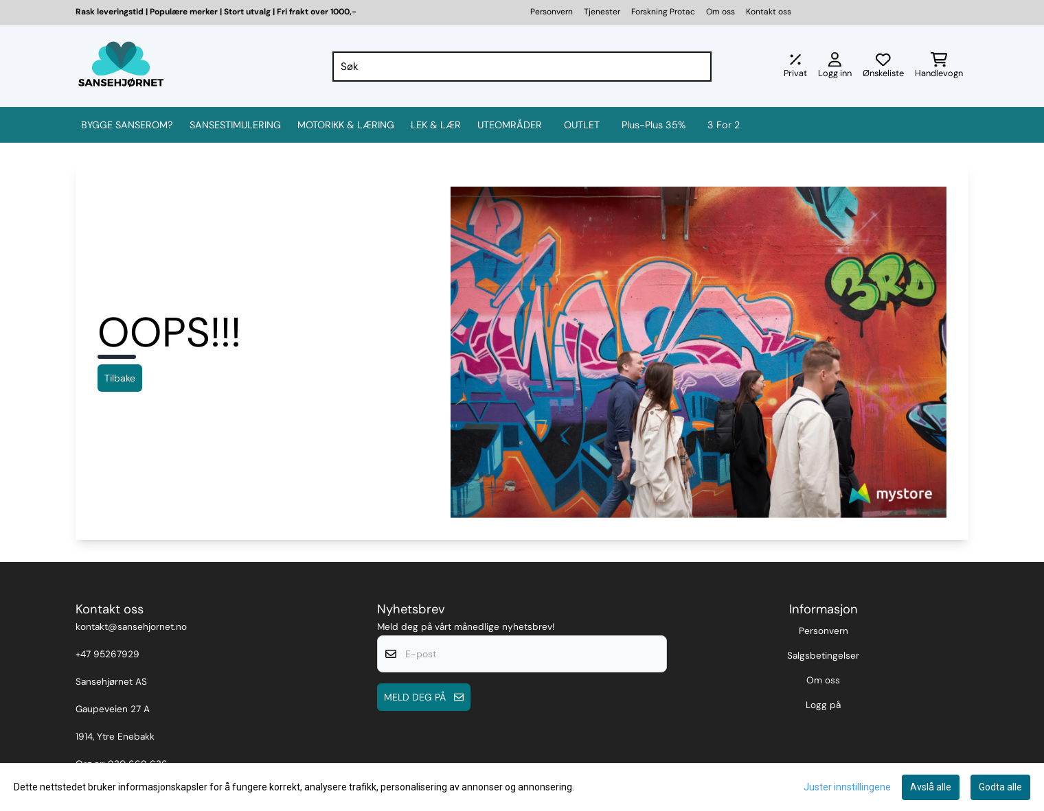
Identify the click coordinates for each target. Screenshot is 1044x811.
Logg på (823, 705)
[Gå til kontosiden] (835, 66)
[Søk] (522, 66)
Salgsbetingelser (823, 655)
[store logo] (121, 66)
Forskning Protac (663, 11)
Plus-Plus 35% (653, 125)
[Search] (698, 66)
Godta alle (1000, 786)
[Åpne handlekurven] (938, 66)
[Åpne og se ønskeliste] (883, 66)
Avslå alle (930, 786)
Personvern (551, 11)
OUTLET (582, 125)
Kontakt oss (768, 11)
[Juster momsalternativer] (795, 66)
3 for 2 (723, 125)
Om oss (720, 11)
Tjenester (602, 11)
